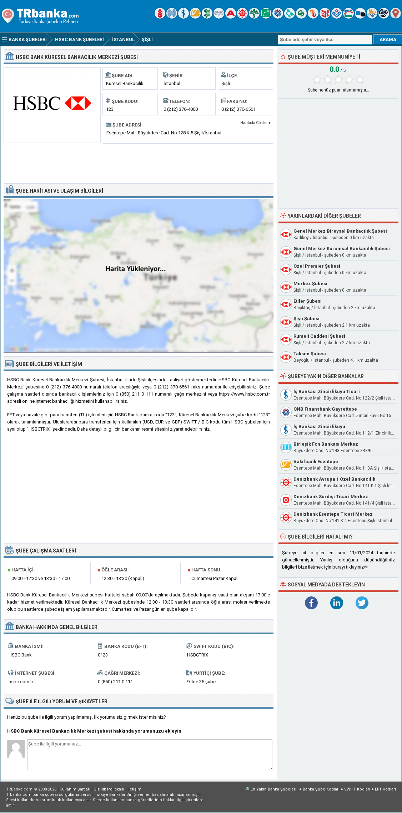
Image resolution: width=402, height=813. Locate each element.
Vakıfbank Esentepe (315, 461)
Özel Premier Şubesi (316, 266)
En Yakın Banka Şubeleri (273, 789)
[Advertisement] (138, 163)
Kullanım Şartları (75, 789)
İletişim (134, 789)
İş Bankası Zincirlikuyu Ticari (326, 391)
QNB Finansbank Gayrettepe (325, 409)
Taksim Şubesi (309, 353)
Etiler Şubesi (307, 301)
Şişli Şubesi (306, 318)
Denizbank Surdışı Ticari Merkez (330, 496)
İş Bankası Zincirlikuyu (319, 426)
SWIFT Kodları (357, 789)
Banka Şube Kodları (321, 789)
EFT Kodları (385, 789)
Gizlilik (109, 789)
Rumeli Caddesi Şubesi (319, 336)
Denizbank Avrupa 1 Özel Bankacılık (334, 479)
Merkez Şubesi (310, 283)
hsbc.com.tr (21, 681)
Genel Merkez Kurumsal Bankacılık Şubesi (341, 248)
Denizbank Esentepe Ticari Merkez (333, 514)
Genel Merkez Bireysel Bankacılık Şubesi (340, 231)
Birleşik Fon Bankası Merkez (325, 444)
